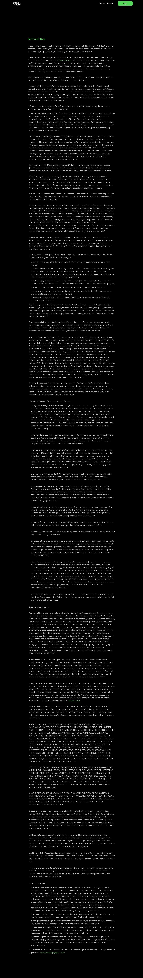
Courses (102, 3)
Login (125, 3)
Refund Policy (74, 700)
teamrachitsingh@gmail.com (52, 952)
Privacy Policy (64, 60)
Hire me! (110, 3)
